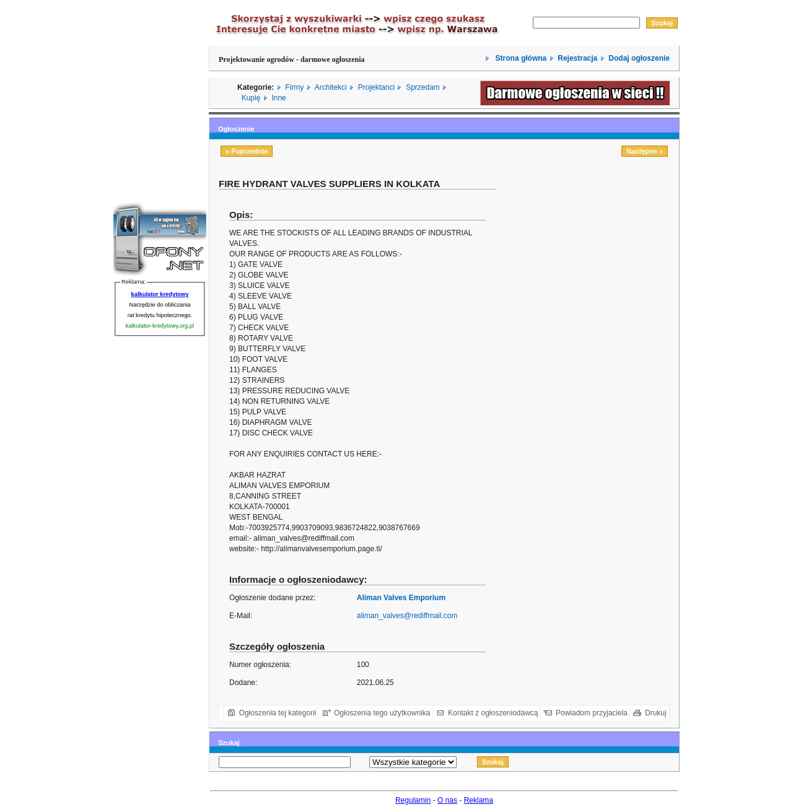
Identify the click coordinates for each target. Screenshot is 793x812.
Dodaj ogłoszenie (639, 58)
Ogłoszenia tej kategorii (278, 713)
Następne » (644, 151)
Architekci (331, 87)
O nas (447, 800)
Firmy (294, 87)
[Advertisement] (592, 264)
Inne (278, 98)
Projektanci (376, 87)
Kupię (251, 98)
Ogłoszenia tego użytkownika (382, 713)
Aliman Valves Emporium (401, 597)
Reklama (478, 800)
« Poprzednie (247, 151)
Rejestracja (577, 58)
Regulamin (413, 800)
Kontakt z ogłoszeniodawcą (493, 713)
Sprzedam (423, 87)
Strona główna (519, 58)
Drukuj (656, 713)
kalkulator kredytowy (160, 294)
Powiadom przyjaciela (592, 713)
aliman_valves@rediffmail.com (407, 615)
